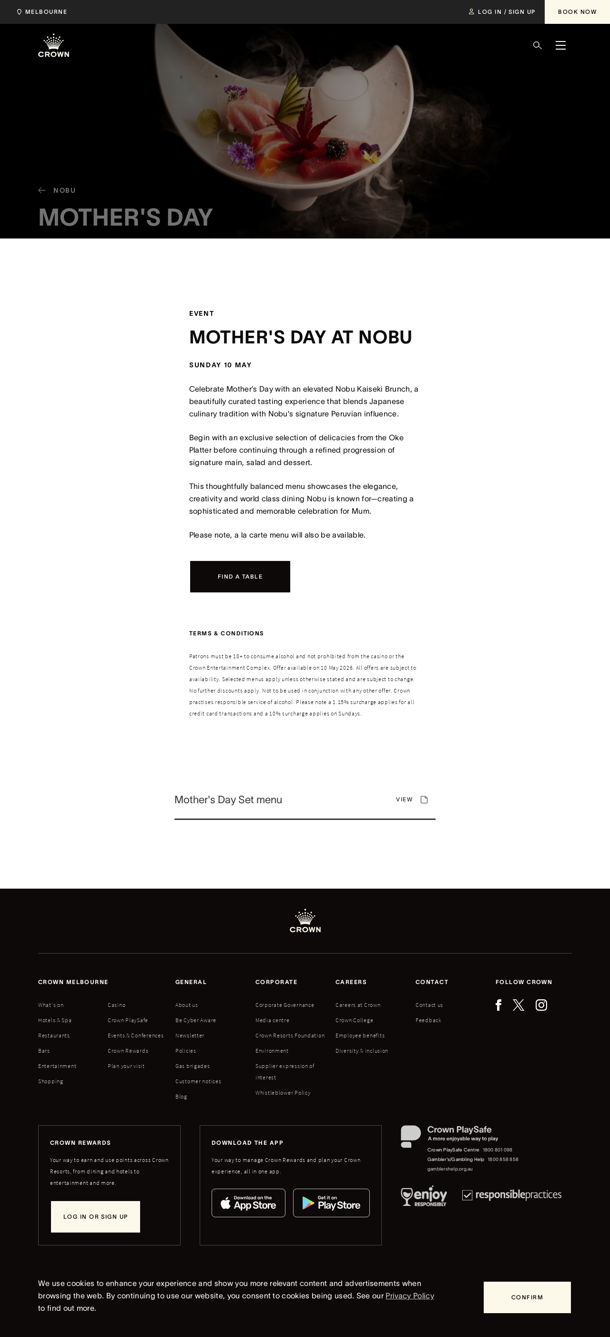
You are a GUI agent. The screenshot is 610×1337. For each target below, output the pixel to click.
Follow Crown (524, 982)
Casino (116, 1004)
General (191, 982)
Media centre (272, 1020)
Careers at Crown (358, 1004)
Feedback (429, 1020)
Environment (272, 1050)
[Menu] (560, 45)
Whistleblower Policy (282, 1092)
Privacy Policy (410, 1295)
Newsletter (189, 1035)
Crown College (354, 1020)
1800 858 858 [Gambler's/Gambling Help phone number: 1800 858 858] (503, 1159)
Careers (351, 982)
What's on (50, 1004)
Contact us (429, 1004)
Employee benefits (360, 1035)
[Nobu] (53, 198)
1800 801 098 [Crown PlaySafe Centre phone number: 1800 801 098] (498, 1149)
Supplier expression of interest (285, 1071)
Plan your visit (126, 1065)
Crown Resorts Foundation (290, 1035)
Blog (181, 1096)
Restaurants (54, 1035)
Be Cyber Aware (195, 1020)
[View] (305, 804)
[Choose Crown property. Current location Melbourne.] (40, 12)
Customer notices (198, 1081)
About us (186, 1004)
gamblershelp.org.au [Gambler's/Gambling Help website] (450, 1168)
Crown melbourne (73, 982)
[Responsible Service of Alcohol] (424, 1197)
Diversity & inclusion (362, 1050)
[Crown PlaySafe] (460, 1138)
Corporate (276, 982)
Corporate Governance (284, 1004)
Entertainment (57, 1065)
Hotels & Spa (55, 1020)
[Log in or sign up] (95, 1217)
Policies (185, 1050)
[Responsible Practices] (511, 1197)
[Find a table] (240, 576)
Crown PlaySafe (128, 1020)
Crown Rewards (128, 1050)
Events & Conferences (135, 1035)
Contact (432, 982)
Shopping (50, 1081)
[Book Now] (577, 12)
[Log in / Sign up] (502, 12)
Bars (44, 1050)
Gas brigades (192, 1065)
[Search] (537, 45)
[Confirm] (527, 1297)
